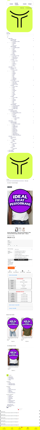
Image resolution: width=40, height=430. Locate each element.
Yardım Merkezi (21, 180)
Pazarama (10, 397)
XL (14, 245)
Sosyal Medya (11, 401)
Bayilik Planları (11, 377)
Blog (9, 387)
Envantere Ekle (11, 267)
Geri (10, 187)
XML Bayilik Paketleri (12, 384)
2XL (16, 245)
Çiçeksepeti (11, 398)
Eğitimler (10, 390)
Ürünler (7, 180)
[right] (33, 330)
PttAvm (10, 399)
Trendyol (10, 395)
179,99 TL (13, 341)
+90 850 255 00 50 (10, 404)
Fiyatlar (15, 180)
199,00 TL (11, 237)
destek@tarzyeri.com (10, 405)
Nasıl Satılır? (11, 391)
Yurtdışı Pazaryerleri (12, 402)
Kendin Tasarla (11, 180)
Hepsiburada (11, 396)
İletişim (17, 180)
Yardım (10, 388)
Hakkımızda (11, 376)
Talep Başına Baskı (12, 383)
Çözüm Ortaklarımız (12, 392)
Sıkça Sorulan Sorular (12, 389)
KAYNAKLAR (8, 386)
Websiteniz (12, 400)
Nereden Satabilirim (9, 394)
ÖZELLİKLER (8, 381)
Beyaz (9, 242)
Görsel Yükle (21, 259)
